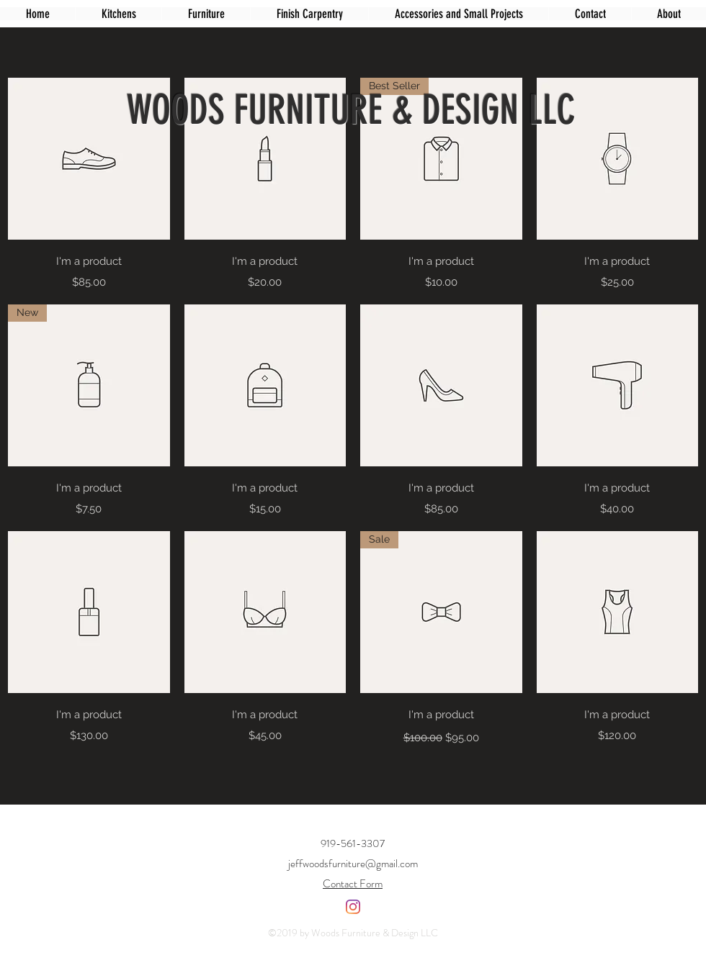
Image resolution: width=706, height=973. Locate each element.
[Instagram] (353, 907)
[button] (205, 13)
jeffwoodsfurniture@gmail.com (353, 864)
